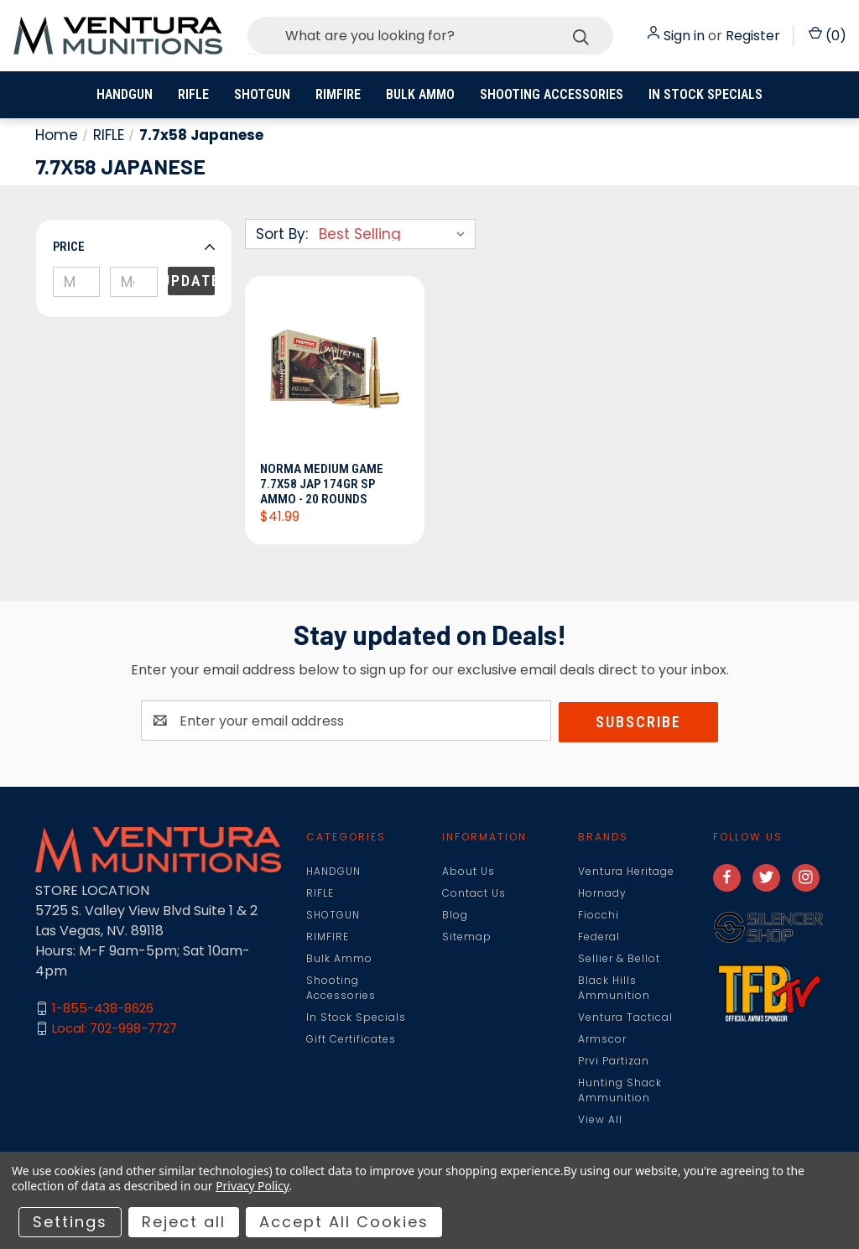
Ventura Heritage (626, 872)
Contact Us (474, 894)
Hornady (602, 894)
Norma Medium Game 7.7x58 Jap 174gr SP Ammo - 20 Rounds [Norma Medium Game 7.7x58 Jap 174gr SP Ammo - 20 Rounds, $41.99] (323, 484)
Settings (70, 1221)
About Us (468, 872)
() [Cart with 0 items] (827, 35)
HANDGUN (124, 94)
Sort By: (282, 234)
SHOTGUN (262, 94)
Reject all (184, 1221)
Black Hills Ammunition (614, 988)
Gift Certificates (351, 1040)
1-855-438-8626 (103, 1009)
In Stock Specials (705, 94)
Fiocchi (598, 915)
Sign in (684, 35)
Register (753, 35)
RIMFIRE (338, 94)
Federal (599, 937)
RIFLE (193, 94)
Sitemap (467, 937)
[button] (134, 247)
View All (600, 1120)
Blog (455, 915)
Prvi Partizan (613, 1061)
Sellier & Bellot (619, 959)
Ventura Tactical (625, 1018)
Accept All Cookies (344, 1221)
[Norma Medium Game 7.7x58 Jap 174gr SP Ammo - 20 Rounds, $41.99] (334, 374)
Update (191, 280)
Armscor (602, 1040)
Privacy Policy (252, 1186)
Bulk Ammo (420, 94)
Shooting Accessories (551, 94)
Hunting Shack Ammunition (620, 1091)
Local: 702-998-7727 (114, 1029)
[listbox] (395, 234)
